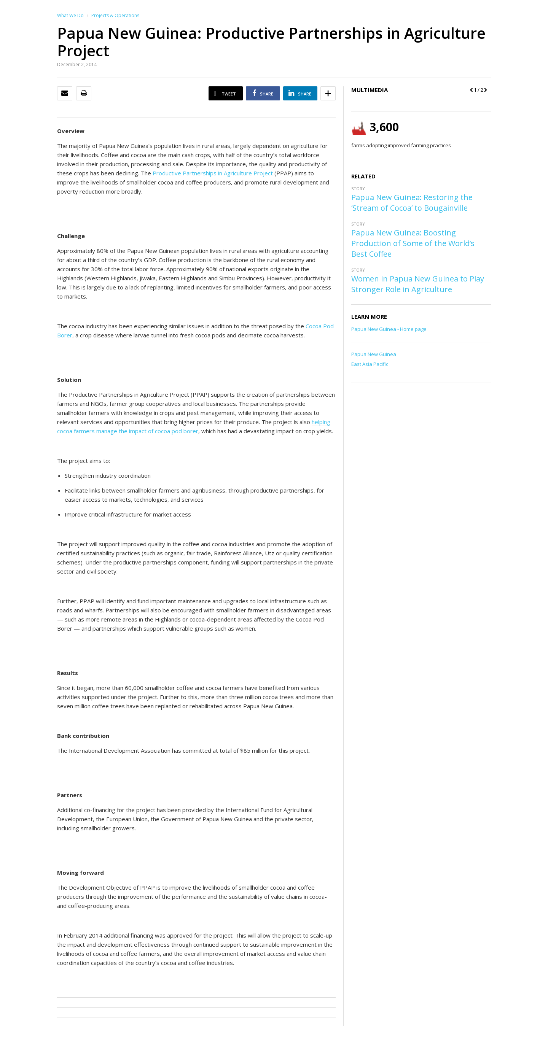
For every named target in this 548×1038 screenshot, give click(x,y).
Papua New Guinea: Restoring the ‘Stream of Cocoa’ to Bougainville (412, 202)
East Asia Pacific (369, 364)
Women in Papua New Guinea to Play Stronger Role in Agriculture (417, 283)
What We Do (70, 15)
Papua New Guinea (373, 354)
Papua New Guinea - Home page (389, 329)
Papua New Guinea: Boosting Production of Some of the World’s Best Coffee (413, 243)
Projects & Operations (115, 15)
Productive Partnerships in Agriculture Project (213, 173)
